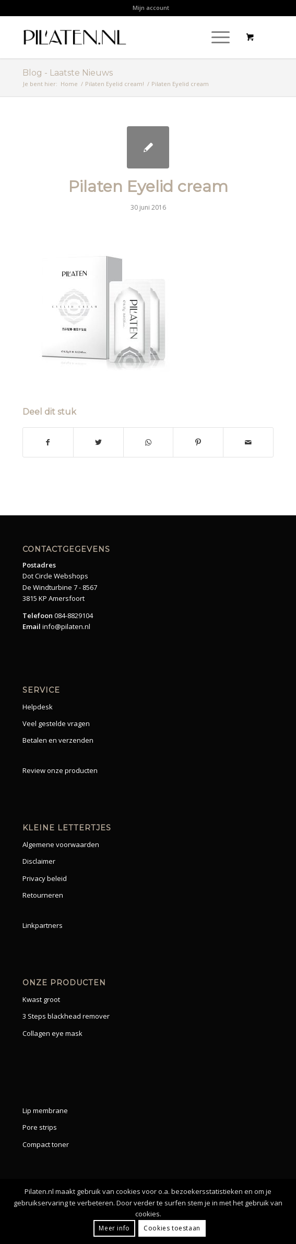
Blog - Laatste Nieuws (67, 73)
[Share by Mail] (248, 442)
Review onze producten (60, 770)
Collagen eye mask (52, 1033)
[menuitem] (150, 7)
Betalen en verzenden (57, 740)
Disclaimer (38, 861)
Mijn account (151, 7)
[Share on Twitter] (98, 442)
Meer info (114, 1228)
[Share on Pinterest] (198, 442)
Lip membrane (45, 1110)
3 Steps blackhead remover (66, 1016)
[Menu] (215, 37)
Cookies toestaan (172, 1228)
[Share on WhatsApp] (148, 442)
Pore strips (39, 1127)
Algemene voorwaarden (60, 844)
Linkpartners (42, 925)
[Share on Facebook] (48, 442)
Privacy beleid (44, 878)
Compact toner (45, 1144)
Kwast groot (41, 999)
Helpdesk (37, 706)
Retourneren (42, 895)
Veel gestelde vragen (56, 723)
